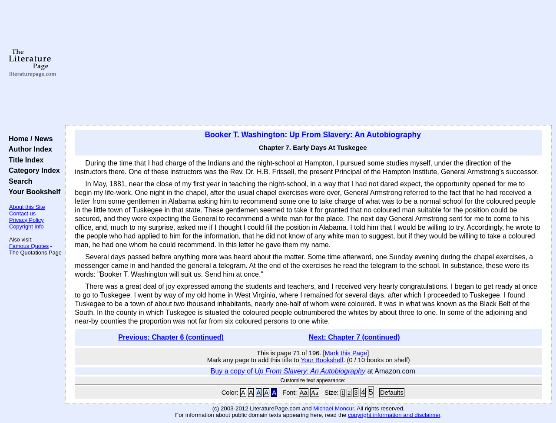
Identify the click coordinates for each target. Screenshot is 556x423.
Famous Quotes (29, 246)
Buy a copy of (288, 371)
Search (18, 181)
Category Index (32, 170)
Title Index (24, 160)
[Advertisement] (308, 63)
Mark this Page (345, 353)
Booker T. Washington (245, 134)
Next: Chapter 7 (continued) (354, 337)
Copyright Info (26, 226)
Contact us (22, 213)
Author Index (28, 149)
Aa (304, 392)
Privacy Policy (26, 220)
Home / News (29, 138)
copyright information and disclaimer (394, 415)
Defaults (392, 392)
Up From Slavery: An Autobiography (355, 134)
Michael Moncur (333, 408)
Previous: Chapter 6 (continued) (171, 337)
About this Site (27, 207)
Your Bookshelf (32, 191)
